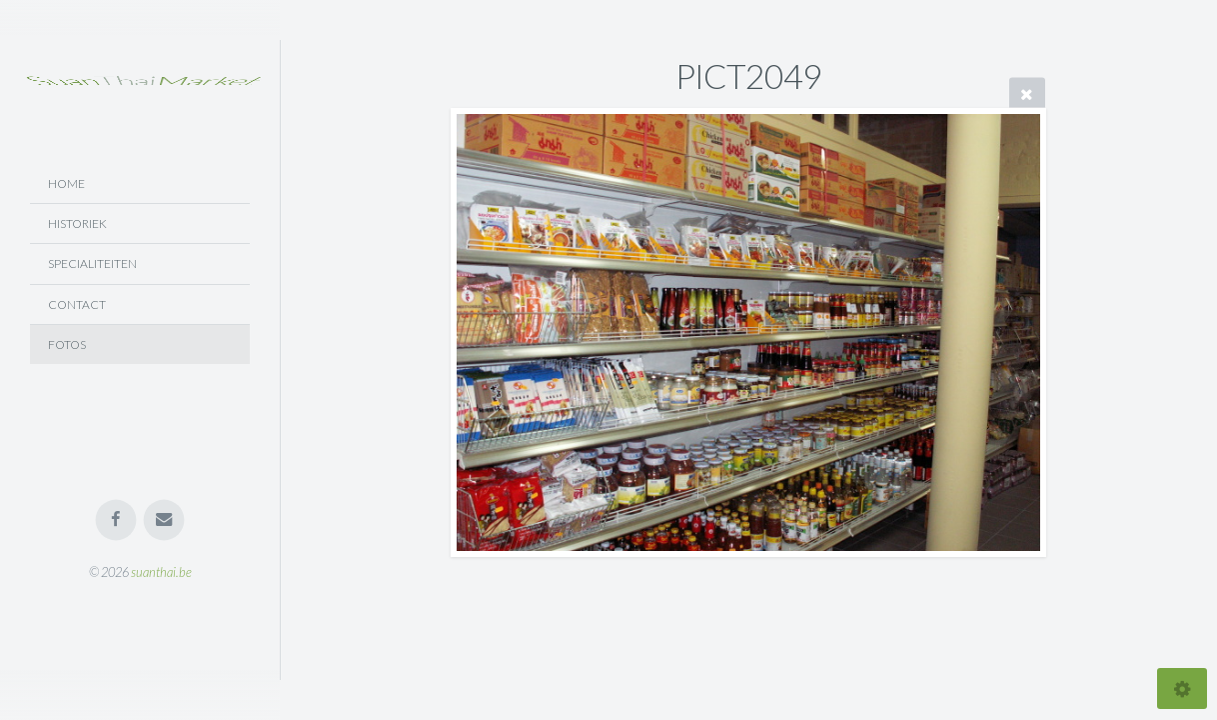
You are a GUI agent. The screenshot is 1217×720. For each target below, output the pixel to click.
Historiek (77, 223)
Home (66, 183)
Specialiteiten (92, 263)
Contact (77, 304)
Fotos (67, 344)
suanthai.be (161, 572)
